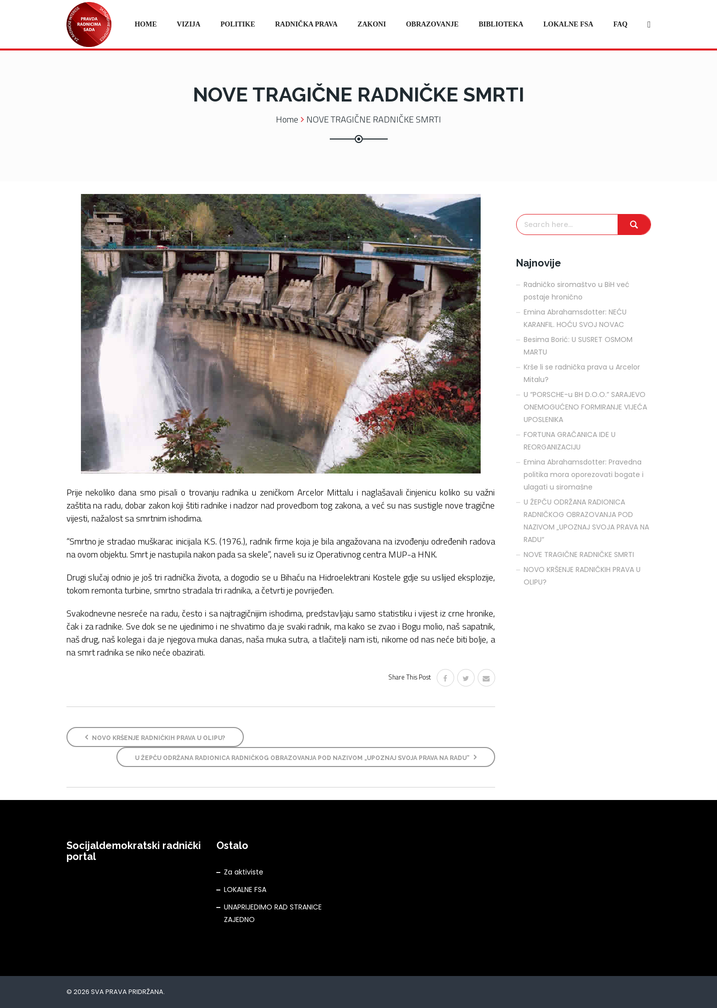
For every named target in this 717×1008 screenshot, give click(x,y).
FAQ (620, 24)
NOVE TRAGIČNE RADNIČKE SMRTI (579, 555)
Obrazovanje (432, 24)
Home (145, 24)
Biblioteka (501, 24)
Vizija (188, 24)
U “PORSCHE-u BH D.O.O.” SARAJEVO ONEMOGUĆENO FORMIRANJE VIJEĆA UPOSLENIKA (585, 407)
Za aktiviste (243, 872)
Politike (237, 24)
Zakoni (372, 24)
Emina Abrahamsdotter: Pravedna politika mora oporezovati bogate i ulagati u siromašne (584, 474)
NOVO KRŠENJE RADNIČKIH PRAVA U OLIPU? (155, 737)
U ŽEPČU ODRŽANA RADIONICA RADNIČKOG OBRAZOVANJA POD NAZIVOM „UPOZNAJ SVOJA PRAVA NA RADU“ (306, 757)
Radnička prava (306, 24)
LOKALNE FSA (245, 889)
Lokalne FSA (568, 24)
